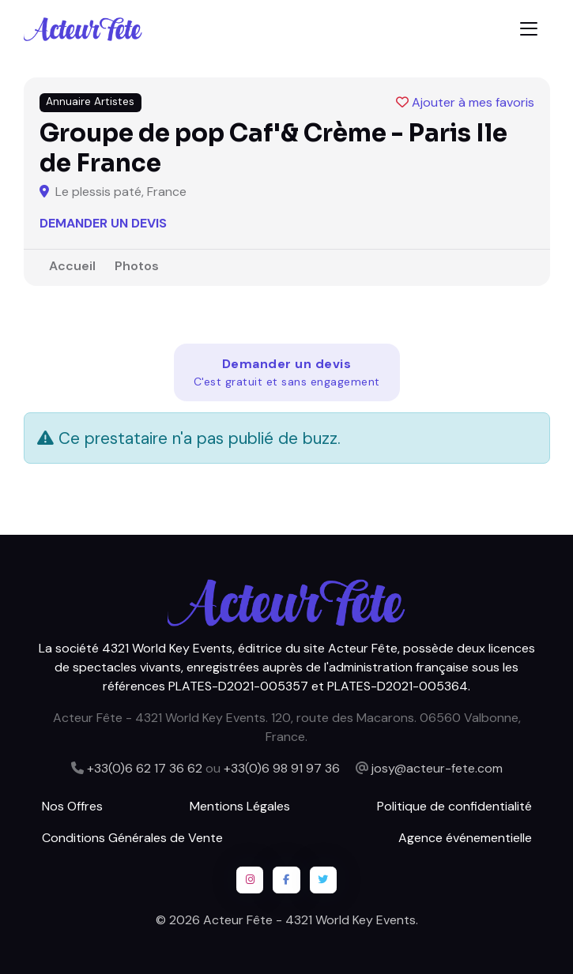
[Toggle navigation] (528, 29)
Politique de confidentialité (454, 806)
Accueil (72, 266)
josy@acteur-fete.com (437, 768)
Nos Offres (72, 806)
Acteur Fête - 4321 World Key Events (309, 920)
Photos (137, 266)
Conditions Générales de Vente (132, 837)
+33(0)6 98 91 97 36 (282, 768)
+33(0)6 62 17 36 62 (144, 768)
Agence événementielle (465, 837)
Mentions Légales (240, 806)
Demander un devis (103, 223)
